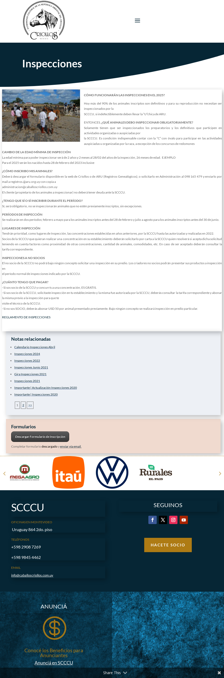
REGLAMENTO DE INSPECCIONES (26, 317)
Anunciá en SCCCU (54, 663)
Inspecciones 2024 (27, 354)
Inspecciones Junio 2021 (31, 367)
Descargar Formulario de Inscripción (40, 436)
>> (30, 405)
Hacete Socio (168, 545)
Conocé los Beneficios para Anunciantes (53, 652)
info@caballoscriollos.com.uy (32, 575)
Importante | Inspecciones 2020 (36, 394)
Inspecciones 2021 (27, 381)
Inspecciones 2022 (27, 361)
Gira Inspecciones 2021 (30, 374)
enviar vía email (70, 446)
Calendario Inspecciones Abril (34, 347)
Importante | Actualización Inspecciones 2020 (45, 388)
